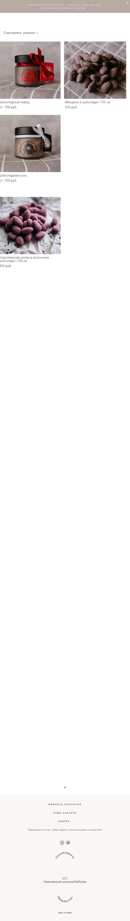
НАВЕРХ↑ (65, 821)
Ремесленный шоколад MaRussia (65, 881)
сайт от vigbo (65, 913)
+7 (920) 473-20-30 (36, 5)
